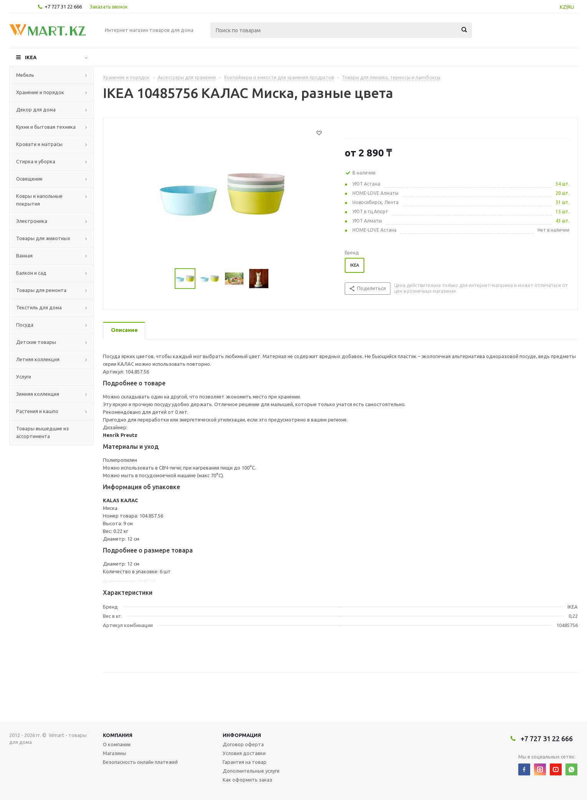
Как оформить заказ (247, 779)
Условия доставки (244, 753)
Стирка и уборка (35, 161)
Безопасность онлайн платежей (140, 762)
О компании (117, 744)
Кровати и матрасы (39, 144)
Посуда (24, 324)
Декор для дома (36, 109)
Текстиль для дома (39, 307)
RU (570, 7)
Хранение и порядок (40, 92)
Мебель (25, 75)
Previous (165, 278)
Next (277, 278)
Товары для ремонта (41, 290)
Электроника (31, 221)
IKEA (30, 57)
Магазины (114, 753)
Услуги (23, 376)
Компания (117, 735)
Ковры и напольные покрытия (39, 199)
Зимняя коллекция (37, 394)
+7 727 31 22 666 (63, 6)
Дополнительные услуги (251, 770)
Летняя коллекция (38, 359)
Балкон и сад (31, 273)
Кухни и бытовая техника (46, 126)
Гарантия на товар (244, 762)
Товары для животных (43, 238)
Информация (242, 735)
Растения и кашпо (37, 411)
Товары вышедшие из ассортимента (42, 432)
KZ (563, 7)
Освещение (29, 178)
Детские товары (36, 342)
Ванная (24, 255)
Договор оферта (243, 744)
